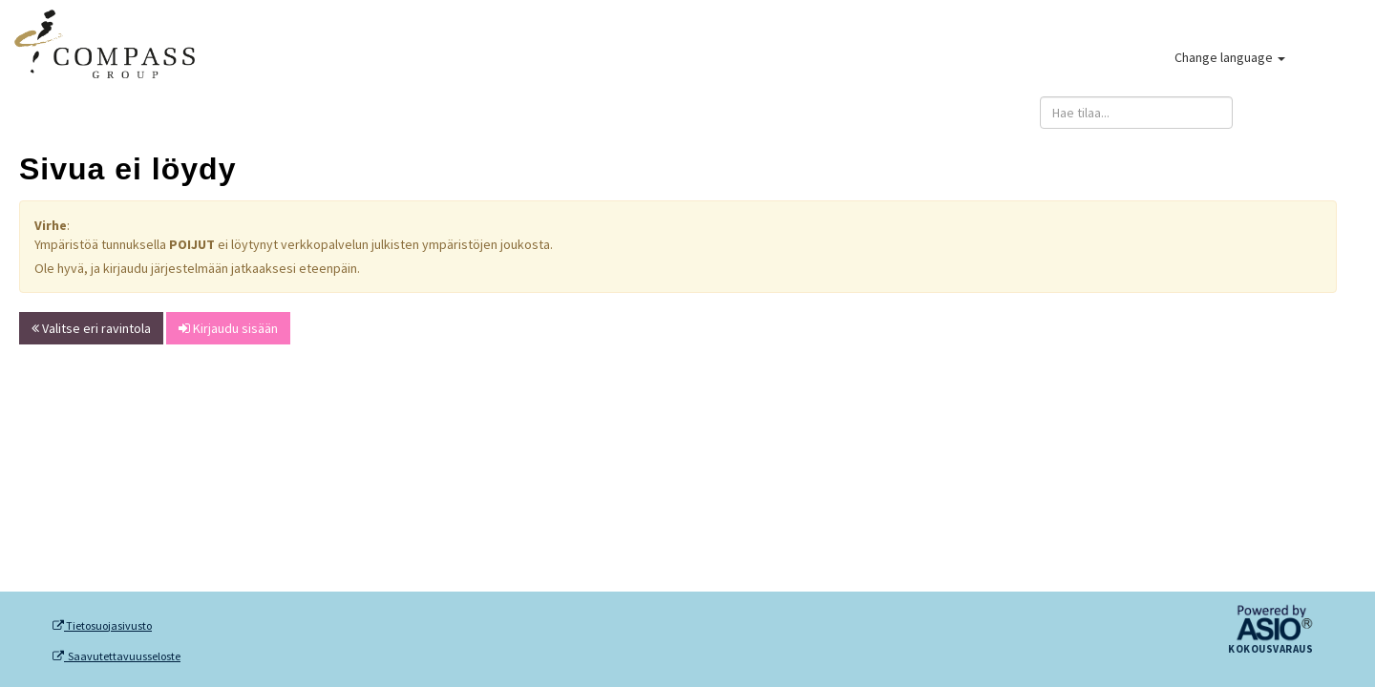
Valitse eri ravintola (91, 328)
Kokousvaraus (1270, 650)
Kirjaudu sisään (1304, 112)
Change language (1229, 57)
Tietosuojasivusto (102, 626)
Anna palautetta (957, 112)
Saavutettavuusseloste (116, 656)
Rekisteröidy (806, 112)
